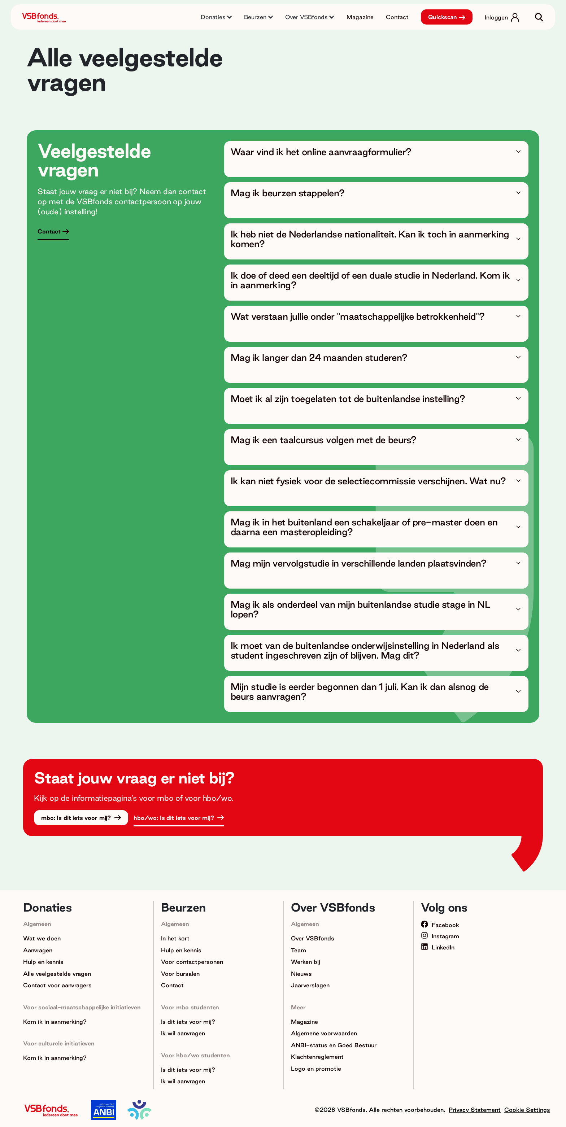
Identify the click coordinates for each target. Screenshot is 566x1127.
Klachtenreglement (317, 1056)
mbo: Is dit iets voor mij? (77, 817)
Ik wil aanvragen (183, 1033)
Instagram (440, 936)
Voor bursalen (180, 973)
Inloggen (496, 17)
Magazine (360, 17)
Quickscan (442, 17)
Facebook (440, 925)
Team (298, 950)
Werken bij (305, 961)
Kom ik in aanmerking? (55, 1021)
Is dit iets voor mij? (188, 1021)
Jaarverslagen (310, 985)
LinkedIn (437, 947)
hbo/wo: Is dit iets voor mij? (175, 817)
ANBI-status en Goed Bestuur (333, 1045)
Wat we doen (42, 938)
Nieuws (301, 973)
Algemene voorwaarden (324, 1033)
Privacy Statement (475, 1109)
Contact (397, 17)
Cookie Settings (527, 1109)
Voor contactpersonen (192, 961)
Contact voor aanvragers (57, 985)
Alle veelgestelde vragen (57, 973)
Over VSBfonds (312, 938)
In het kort (175, 938)
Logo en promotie (316, 1068)
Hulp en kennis (43, 961)
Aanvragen (37, 950)
